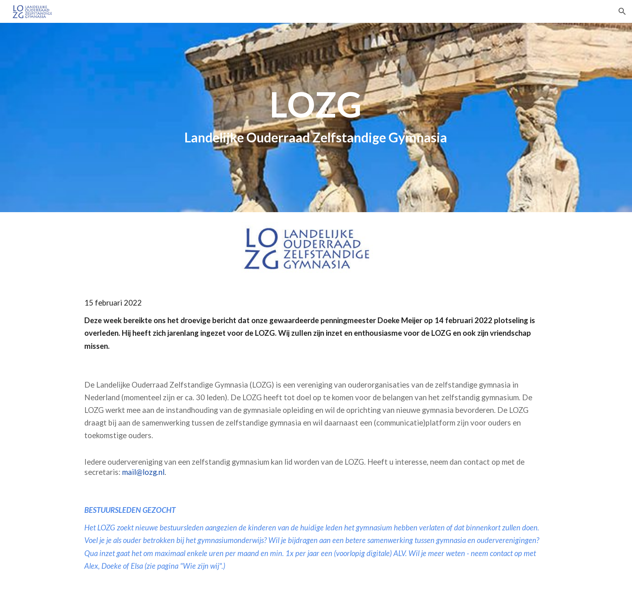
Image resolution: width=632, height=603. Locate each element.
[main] (316, 118)
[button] (622, 11)
